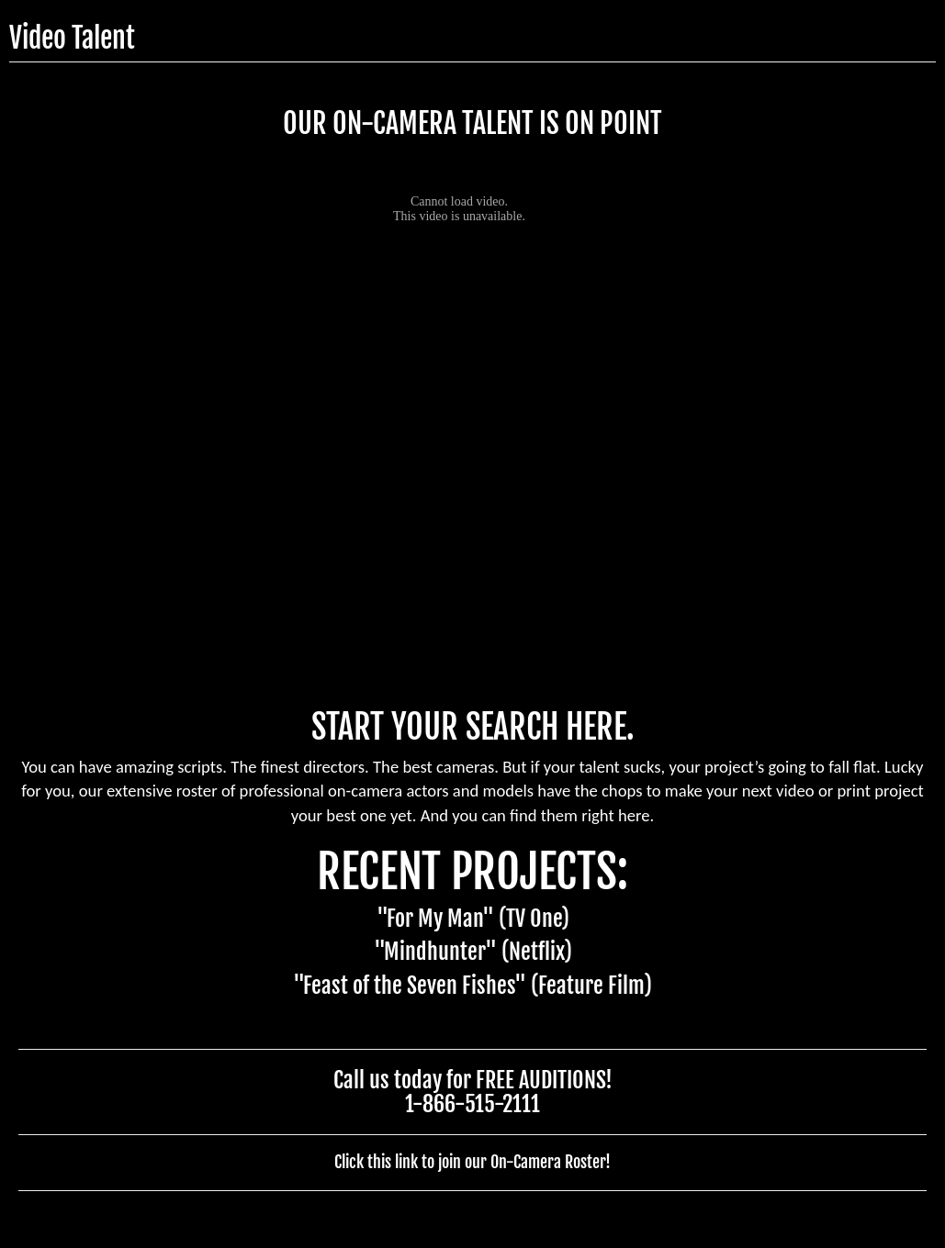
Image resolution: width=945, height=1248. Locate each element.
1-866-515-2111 (472, 1104)
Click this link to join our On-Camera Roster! (472, 1162)
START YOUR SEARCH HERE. (473, 727)
